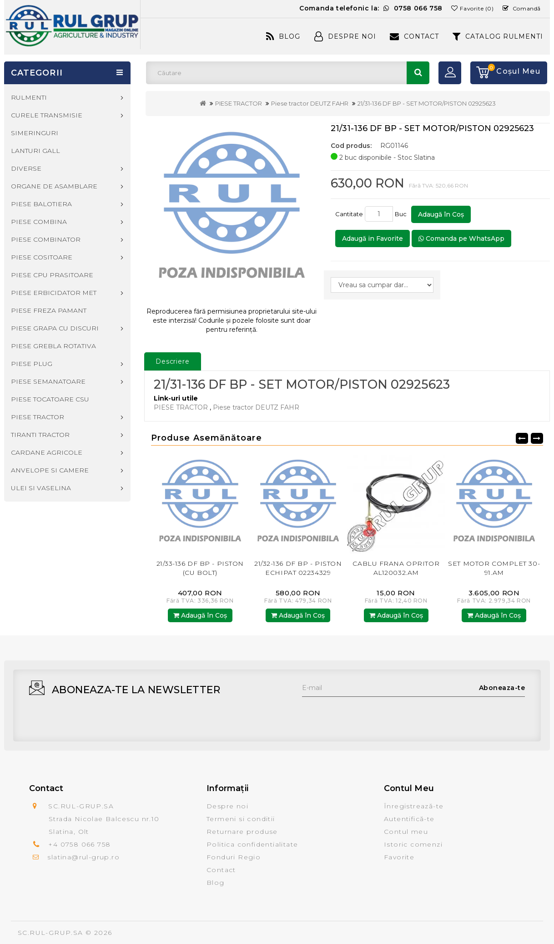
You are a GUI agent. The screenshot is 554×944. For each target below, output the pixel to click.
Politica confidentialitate (252, 844)
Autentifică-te (409, 819)
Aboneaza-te (502, 688)
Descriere (173, 361)
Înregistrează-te (413, 806)
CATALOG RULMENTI (498, 36)
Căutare (418, 72)
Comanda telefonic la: (371, 8)
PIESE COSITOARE (41, 257)
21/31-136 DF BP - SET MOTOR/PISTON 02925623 (427, 103)
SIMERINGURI (34, 133)
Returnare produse (242, 831)
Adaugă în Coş (441, 214)
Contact (414, 36)
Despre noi (227, 806)
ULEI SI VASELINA (41, 488)
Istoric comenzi (413, 844)
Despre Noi (345, 36)
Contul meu (406, 831)
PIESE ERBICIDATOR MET (53, 293)
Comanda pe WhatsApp (461, 238)
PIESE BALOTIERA (41, 204)
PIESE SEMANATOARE (48, 381)
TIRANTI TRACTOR (40, 435)
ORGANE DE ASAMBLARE (54, 186)
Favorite (399, 857)
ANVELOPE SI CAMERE (50, 470)
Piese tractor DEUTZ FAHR (309, 103)
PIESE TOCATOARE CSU (50, 399)
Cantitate (349, 214)
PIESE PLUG (31, 364)
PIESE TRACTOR (238, 103)
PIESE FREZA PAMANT (48, 310)
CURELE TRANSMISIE (46, 115)
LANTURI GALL (35, 151)
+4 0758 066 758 (79, 844)
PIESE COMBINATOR (46, 239)
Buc (402, 214)
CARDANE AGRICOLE (46, 452)
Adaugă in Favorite (372, 238)
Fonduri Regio (233, 857)
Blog (283, 36)
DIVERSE (26, 168)
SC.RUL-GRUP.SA (50, 933)
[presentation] (371, 714)
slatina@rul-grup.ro (83, 857)
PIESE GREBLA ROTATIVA (53, 346)
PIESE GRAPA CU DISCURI (55, 328)
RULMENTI (29, 97)
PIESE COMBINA (39, 222)
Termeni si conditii (240, 819)
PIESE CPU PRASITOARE (52, 275)
